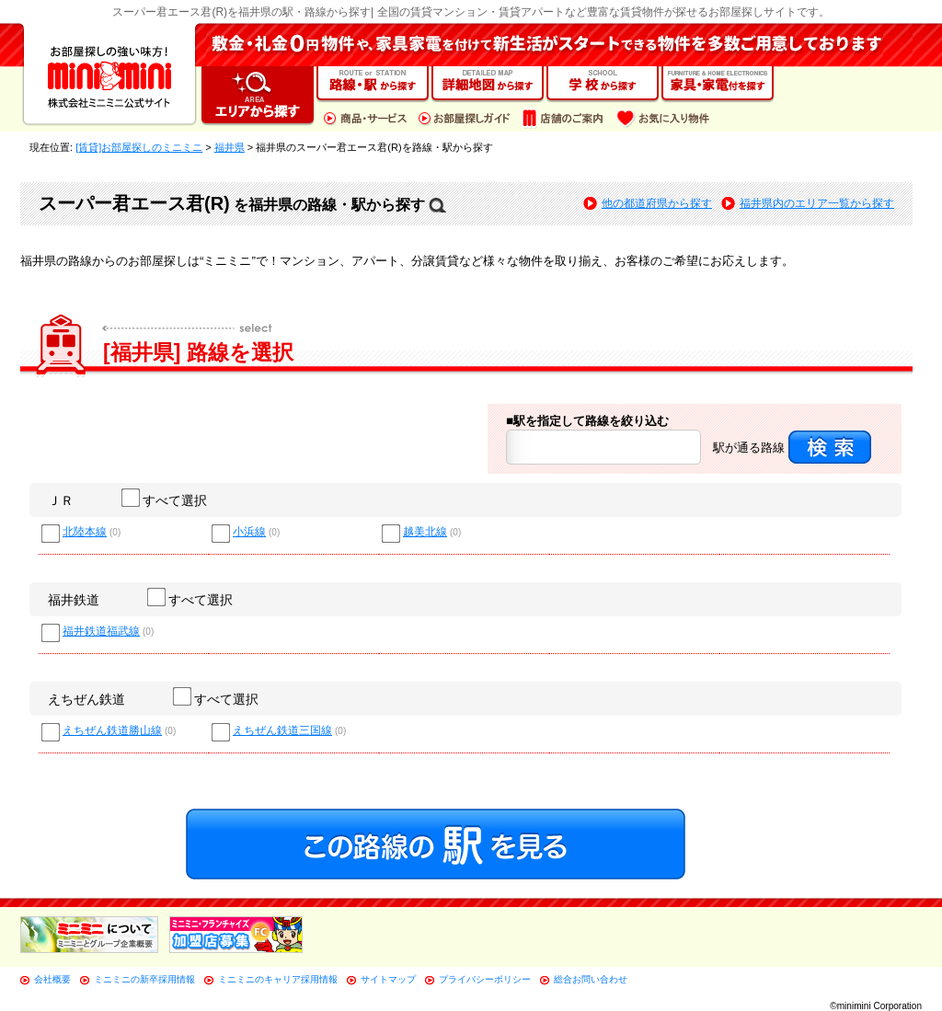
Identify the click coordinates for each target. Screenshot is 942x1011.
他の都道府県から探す (657, 203)
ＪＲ (61, 500)
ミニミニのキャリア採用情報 (278, 979)
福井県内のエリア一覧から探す (817, 203)
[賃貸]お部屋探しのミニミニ (138, 147)
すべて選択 (165, 500)
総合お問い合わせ (590, 979)
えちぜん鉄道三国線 (282, 731)
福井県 (229, 147)
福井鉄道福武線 (101, 632)
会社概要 (52, 979)
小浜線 (249, 532)
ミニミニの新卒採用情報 (144, 979)
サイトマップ (388, 979)
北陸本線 (85, 532)
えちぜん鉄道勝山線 (112, 731)
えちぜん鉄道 (86, 699)
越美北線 (425, 532)
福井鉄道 (73, 599)
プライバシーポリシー (485, 979)
